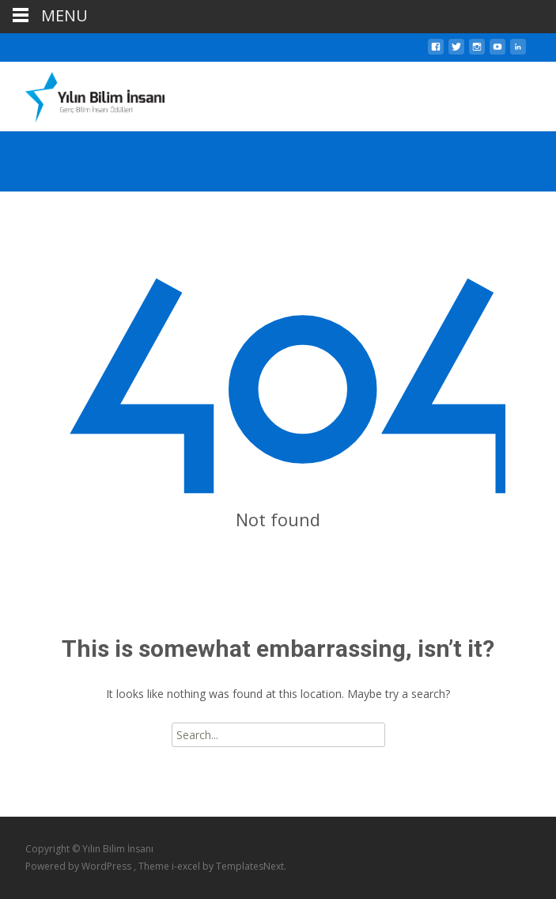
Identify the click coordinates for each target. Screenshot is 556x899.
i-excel (187, 866)
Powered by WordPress (79, 866)
